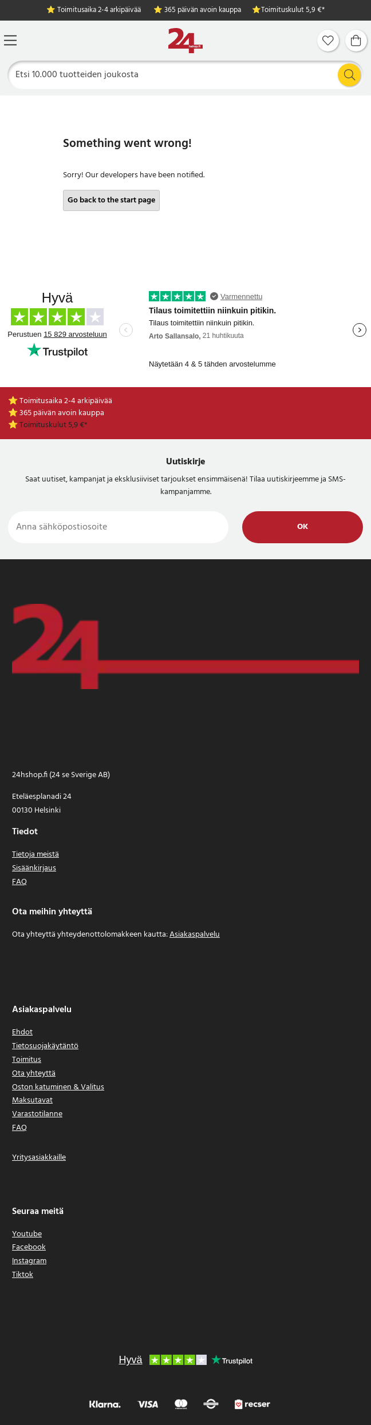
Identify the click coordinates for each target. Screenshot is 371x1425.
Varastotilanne (37, 1114)
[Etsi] (185, 75)
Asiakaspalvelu (194, 934)
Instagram (29, 1261)
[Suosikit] (328, 40)
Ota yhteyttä (34, 1073)
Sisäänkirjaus (34, 868)
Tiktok (22, 1274)
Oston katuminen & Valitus (58, 1087)
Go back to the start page (111, 200)
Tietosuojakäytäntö (45, 1046)
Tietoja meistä (35, 854)
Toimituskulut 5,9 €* (293, 10)
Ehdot (22, 1032)
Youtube (27, 1234)
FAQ (19, 882)
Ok (302, 527)
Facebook (29, 1247)
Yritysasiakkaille (39, 1157)
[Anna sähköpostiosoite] (118, 527)
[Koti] (185, 41)
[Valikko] (10, 40)
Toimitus (26, 1059)
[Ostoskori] (356, 40)
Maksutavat (32, 1100)
